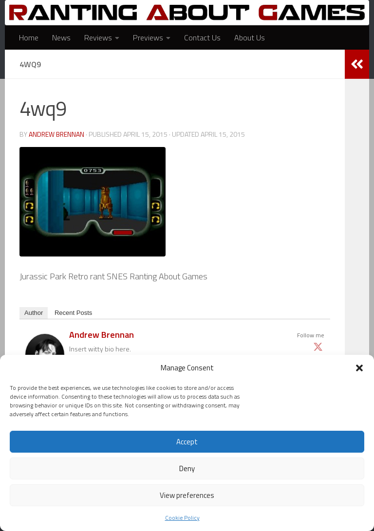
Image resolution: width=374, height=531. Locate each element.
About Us (249, 37)
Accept (187, 441)
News (61, 37)
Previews (148, 37)
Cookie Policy (182, 517)
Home (28, 37)
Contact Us (202, 37)
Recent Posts (73, 312)
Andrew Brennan (57, 134)
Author (33, 312)
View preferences (187, 495)
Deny (187, 468)
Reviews (98, 37)
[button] (359, 368)
